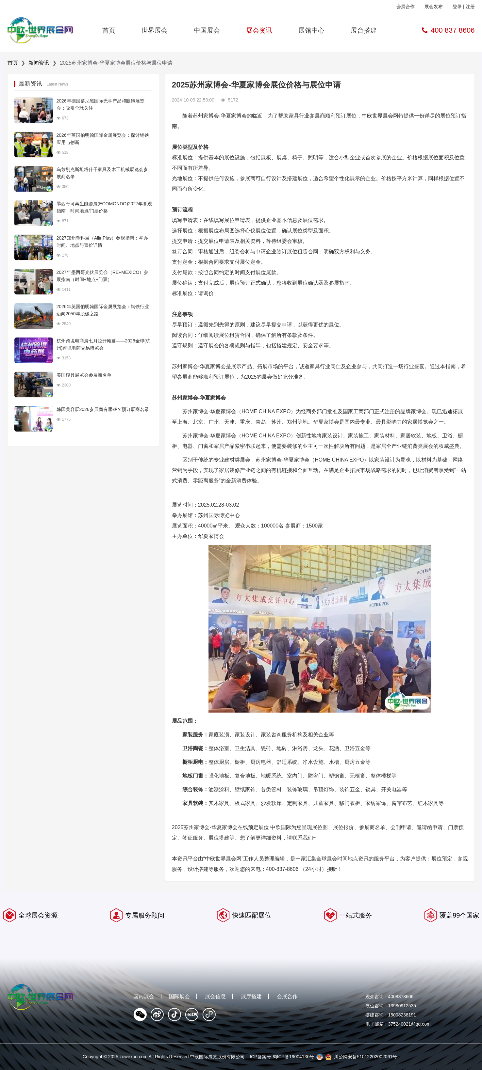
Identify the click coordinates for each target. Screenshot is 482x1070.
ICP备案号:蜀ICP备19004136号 (282, 1056)
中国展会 (207, 30)
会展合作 (405, 6)
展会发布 (433, 6)
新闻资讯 (38, 63)
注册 (470, 6)
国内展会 (143, 996)
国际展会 (179, 996)
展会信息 (215, 996)
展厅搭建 (251, 996)
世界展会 (154, 30)
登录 (457, 6)
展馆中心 (311, 30)
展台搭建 (364, 30)
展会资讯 (259, 30)
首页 (108, 30)
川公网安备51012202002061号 (365, 1056)
